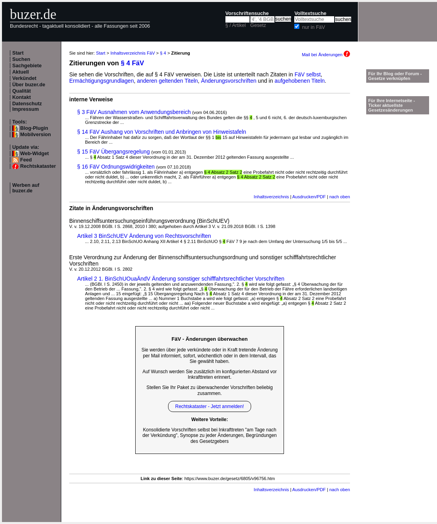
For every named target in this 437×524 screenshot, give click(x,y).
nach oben (339, 196)
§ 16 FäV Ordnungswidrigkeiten (116, 166)
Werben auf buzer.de (25, 188)
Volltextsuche (310, 13)
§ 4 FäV (132, 63)
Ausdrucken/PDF (309, 196)
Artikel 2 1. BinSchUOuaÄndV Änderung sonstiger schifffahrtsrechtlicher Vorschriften (180, 278)
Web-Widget (34, 153)
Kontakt (21, 97)
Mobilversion (35, 134)
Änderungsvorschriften (228, 81)
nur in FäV (313, 27)
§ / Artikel (235, 25)
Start (18, 53)
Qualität (21, 91)
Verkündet (24, 78)
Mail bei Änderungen (326, 54)
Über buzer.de (28, 84)
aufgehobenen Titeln (299, 81)
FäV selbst (308, 74)
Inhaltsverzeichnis (271, 196)
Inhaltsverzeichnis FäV (132, 53)
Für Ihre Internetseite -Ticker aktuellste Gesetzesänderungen (391, 105)
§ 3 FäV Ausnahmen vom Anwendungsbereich (134, 112)
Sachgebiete (27, 65)
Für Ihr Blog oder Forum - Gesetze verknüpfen (395, 76)
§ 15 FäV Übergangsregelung (113, 151)
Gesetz (258, 25)
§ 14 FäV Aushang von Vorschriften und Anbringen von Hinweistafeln (161, 132)
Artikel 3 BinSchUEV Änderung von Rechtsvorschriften (144, 236)
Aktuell (20, 72)
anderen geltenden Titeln (167, 81)
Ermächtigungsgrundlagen (101, 81)
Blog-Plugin (34, 128)
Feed (26, 160)
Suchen (21, 59)
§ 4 (163, 53)
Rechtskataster (38, 166)
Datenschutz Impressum (27, 106)
